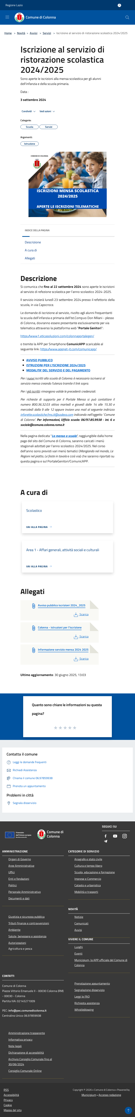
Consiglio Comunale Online (25, 1071)
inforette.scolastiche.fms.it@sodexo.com (46, 414)
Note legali (15, 1046)
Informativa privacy (20, 1039)
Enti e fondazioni (18, 879)
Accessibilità (11, 1095)
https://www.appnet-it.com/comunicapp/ (68, 349)
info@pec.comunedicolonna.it (27, 1010)
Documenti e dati (19, 898)
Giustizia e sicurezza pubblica (26, 916)
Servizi (47, 33)
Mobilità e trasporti (86, 892)
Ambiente (14, 930)
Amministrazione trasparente (26, 1033)
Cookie (8, 1105)
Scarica (80, 614)
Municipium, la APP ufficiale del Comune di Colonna (100, 962)
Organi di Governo (19, 859)
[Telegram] (105, 841)
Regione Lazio (14, 5)
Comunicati (81, 923)
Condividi (29, 111)
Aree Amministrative (21, 865)
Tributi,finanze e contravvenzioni (28, 923)
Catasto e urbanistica (87, 885)
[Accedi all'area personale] (119, 5)
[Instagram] (124, 836)
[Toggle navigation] (7, 17)
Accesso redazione (110, 1095)
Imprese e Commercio (87, 879)
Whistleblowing (84, 1009)
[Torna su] (128, 1110)
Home (8, 33)
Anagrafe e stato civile (88, 859)
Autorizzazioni (17, 943)
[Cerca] (127, 17)
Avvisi (33, 33)
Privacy (8, 1100)
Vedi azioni (48, 111)
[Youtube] (115, 836)
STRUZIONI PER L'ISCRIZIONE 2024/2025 (56, 365)
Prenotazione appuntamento (92, 983)
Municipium (89, 1095)
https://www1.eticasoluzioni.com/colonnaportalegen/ (57, 336)
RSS (6, 1090)
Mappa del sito (13, 1110)
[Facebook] (105, 836)
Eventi (78, 953)
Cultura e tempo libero (88, 865)
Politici (12, 885)
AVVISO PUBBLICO (39, 360)
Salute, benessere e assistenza (27, 936)
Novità (21, 33)
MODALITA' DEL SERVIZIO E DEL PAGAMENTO (58, 370)
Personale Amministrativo (24, 892)
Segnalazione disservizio (89, 990)
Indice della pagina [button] (37, 230)
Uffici (11, 872)
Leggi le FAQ (82, 996)
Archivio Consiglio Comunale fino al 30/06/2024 (30, 1061)
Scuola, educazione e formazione (94, 872)
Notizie (78, 917)
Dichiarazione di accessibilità (26, 1052)
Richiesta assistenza (87, 1003)
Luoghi (78, 947)
